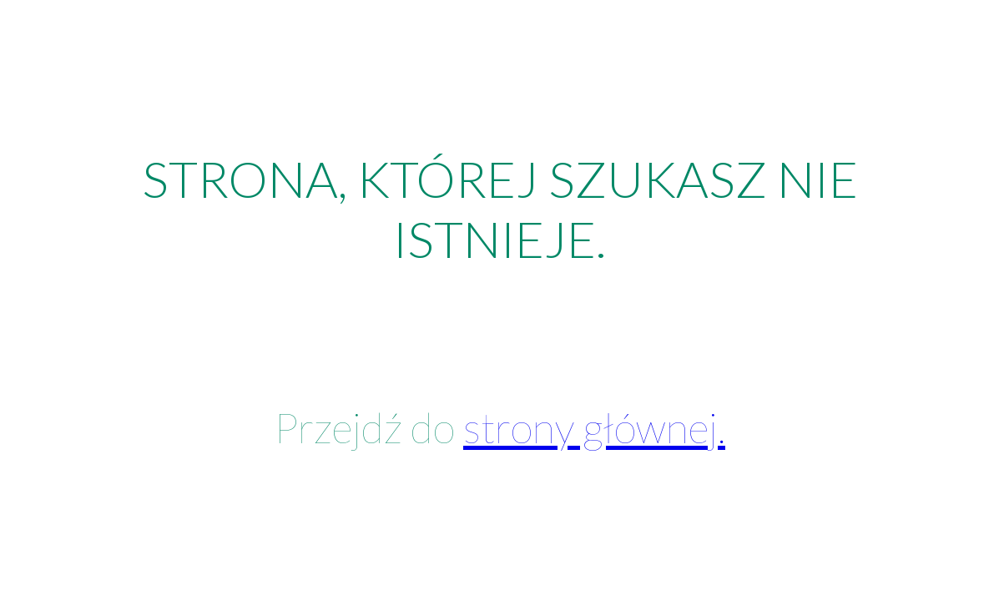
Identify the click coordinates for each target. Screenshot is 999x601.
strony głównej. (594, 427)
